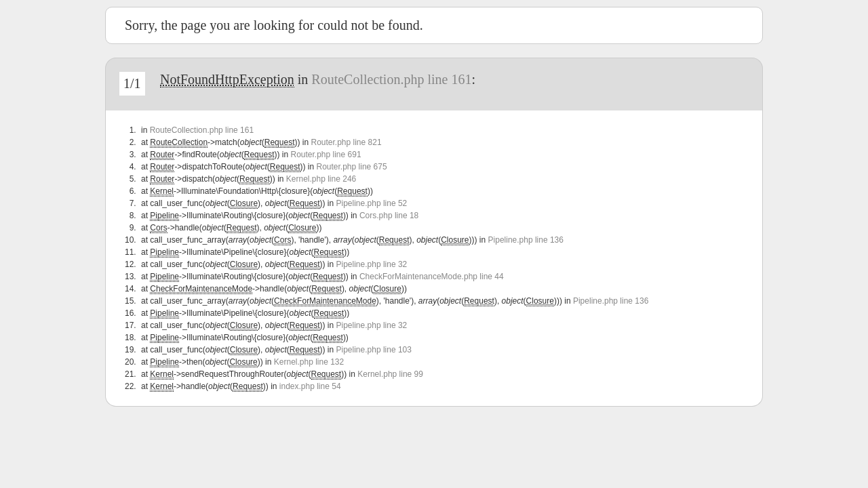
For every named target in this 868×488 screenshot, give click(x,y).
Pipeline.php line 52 (372, 203)
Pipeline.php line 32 (372, 264)
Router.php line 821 (346, 142)
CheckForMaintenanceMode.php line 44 (431, 276)
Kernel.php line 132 (309, 362)
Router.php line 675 (352, 166)
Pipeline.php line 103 (374, 349)
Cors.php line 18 (388, 215)
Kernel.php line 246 (321, 179)
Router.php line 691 (325, 154)
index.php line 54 (310, 386)
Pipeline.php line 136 (526, 240)
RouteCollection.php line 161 (391, 79)
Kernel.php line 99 (390, 374)
